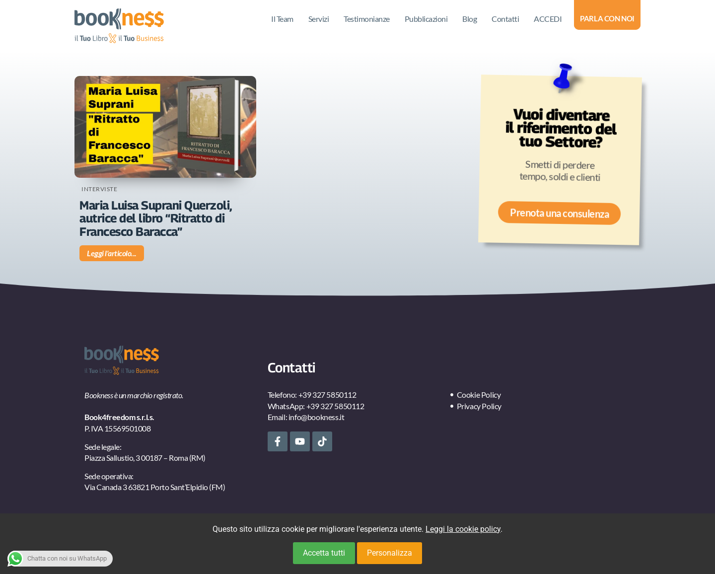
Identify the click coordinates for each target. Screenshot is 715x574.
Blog (469, 18)
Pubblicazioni (426, 18)
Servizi (318, 18)
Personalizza (389, 553)
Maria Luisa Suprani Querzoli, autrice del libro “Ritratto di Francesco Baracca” (155, 218)
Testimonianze (367, 18)
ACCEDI (548, 18)
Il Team (282, 18)
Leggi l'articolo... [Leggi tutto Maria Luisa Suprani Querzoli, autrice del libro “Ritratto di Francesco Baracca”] (112, 253)
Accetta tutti (324, 553)
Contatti (505, 18)
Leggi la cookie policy (463, 529)
